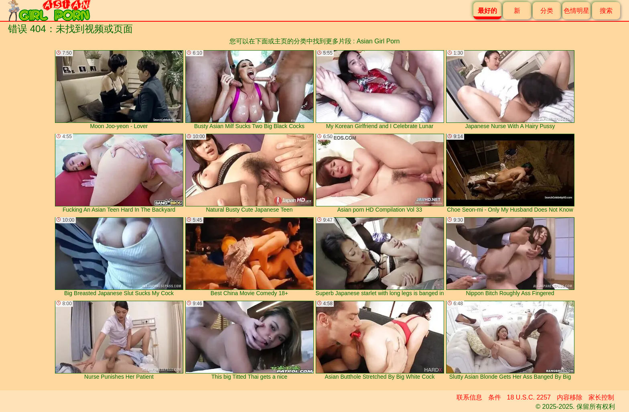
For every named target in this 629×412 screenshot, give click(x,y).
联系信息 (469, 397)
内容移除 (569, 397)
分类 (546, 10)
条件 (494, 397)
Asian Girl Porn (378, 41)
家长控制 (601, 397)
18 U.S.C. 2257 (529, 397)
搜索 (606, 10)
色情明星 (576, 10)
